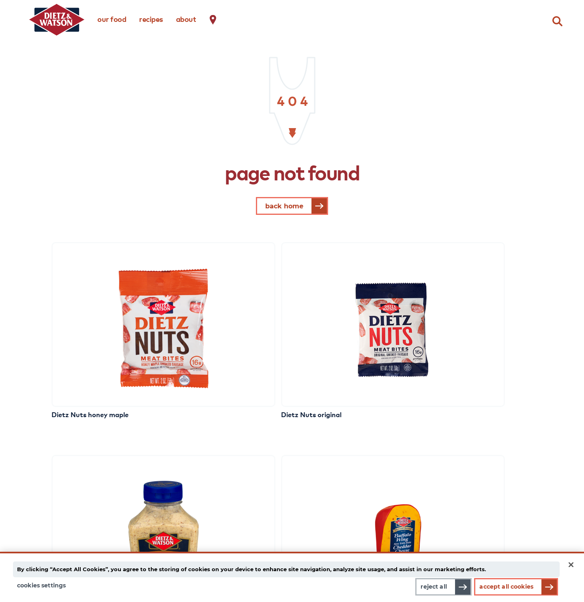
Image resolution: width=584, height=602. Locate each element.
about (186, 19)
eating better (215, 503)
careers (450, 491)
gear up (207, 469)
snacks (59, 503)
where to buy (458, 457)
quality (327, 480)
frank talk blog (218, 491)
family (326, 503)
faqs (445, 480)
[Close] (571, 561)
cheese (59, 480)
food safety (334, 514)
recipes (151, 19)
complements (70, 491)
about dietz (334, 457)
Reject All (429, 586)
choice (326, 469)
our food (111, 19)
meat (57, 469)
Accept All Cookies (506, 586)
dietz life (208, 457)
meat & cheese (71, 457)
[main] (292, 574)
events (205, 514)
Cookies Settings (41, 585)
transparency (337, 491)
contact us (454, 469)
